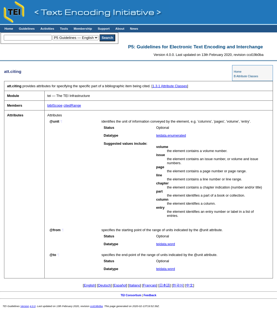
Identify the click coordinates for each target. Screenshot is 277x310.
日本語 (164, 285)
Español (120, 285)
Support (104, 28)
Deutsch (104, 285)
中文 (189, 285)
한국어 (178, 285)
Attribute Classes (170, 86)
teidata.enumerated (171, 135)
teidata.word (165, 244)
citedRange (72, 105)
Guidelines (27, 28)
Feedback (150, 295)
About (119, 28)
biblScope (54, 105)
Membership (83, 28)
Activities (47, 28)
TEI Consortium (131, 295)
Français (149, 285)
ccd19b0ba (96, 306)
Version (24, 306)
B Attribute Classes (246, 76)
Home (8, 28)
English (89, 285)
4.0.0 (32, 306)
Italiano (134, 285)
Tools (64, 28)
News (134, 28)
